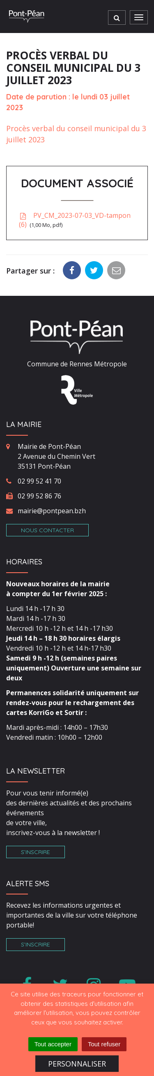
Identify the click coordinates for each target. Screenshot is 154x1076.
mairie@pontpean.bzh (52, 510)
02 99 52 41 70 (39, 481)
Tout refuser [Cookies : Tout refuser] (104, 1044)
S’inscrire (35, 852)
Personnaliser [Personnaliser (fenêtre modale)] (77, 1064)
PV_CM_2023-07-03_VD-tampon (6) (75, 220)
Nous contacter (47, 530)
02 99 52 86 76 (39, 495)
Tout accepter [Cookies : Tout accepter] (52, 1044)
